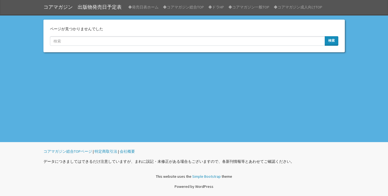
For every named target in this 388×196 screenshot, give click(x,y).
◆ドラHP (216, 7)
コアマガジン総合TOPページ (67, 151)
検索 (331, 40)
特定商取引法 (105, 151)
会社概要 (127, 151)
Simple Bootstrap (206, 176)
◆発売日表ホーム (143, 7)
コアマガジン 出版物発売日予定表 (82, 7)
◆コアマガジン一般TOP (248, 7)
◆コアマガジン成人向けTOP (298, 7)
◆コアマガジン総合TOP (183, 7)
